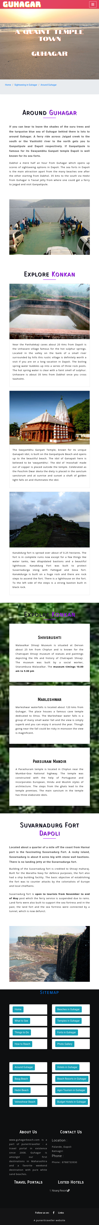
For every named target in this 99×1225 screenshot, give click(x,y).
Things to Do (22, 1032)
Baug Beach (21, 1078)
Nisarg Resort (61, 1190)
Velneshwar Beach (25, 1101)
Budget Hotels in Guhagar (71, 1101)
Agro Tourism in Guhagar (71, 1090)
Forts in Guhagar (66, 1032)
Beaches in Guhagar (68, 1009)
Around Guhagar (49, 85)
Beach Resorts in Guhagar (71, 1078)
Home (8, 85)
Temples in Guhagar (68, 1020)
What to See (21, 1020)
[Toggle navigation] (92, 4)
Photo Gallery (64, 1043)
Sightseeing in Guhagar (25, 85)
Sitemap (49, 992)
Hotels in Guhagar (67, 1067)
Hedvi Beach (22, 1090)
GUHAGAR (22, 4)
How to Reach (22, 1043)
